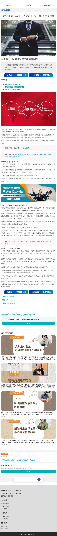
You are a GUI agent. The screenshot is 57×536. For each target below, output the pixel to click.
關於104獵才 (4, 526)
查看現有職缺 (5, 503)
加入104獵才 (4, 529)
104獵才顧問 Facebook (8, 300)
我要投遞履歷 (26, 148)
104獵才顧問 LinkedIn (8, 303)
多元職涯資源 (5, 509)
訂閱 (28, 472)
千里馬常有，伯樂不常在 (12, 84)
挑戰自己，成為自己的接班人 (14, 89)
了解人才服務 (5, 506)
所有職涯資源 (5, 10)
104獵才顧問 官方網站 (8, 297)
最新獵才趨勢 (5, 519)
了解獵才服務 (5, 516)
